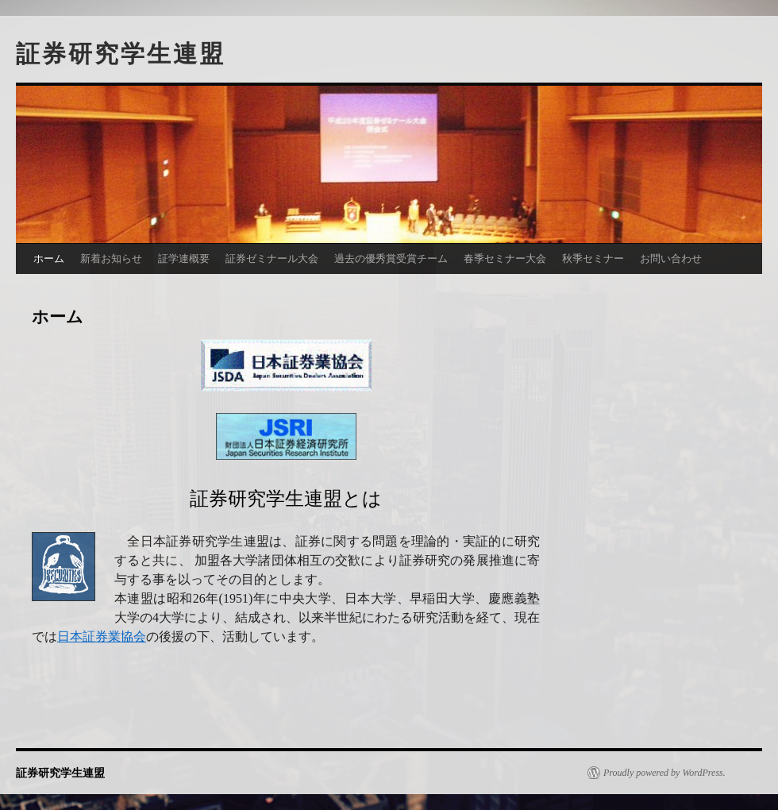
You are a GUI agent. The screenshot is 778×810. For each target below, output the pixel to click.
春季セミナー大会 (505, 258)
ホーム (48, 258)
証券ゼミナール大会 (271, 258)
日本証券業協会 (101, 636)
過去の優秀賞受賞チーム (391, 258)
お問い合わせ (671, 258)
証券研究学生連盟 (120, 53)
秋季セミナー (593, 258)
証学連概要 (184, 258)
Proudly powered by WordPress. (664, 772)
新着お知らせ (111, 258)
